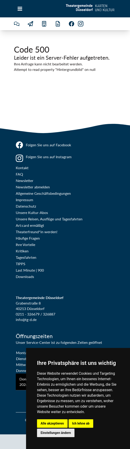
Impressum (24, 200)
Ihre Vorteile (25, 244)
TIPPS (20, 264)
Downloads (25, 276)
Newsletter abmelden (33, 187)
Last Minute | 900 (30, 270)
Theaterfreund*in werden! (36, 232)
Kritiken (22, 251)
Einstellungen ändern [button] (56, 433)
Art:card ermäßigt (30, 225)
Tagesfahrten (26, 257)
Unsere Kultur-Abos (32, 212)
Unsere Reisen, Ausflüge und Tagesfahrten (49, 219)
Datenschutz (26, 206)
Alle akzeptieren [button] (52, 423)
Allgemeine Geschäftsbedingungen (43, 193)
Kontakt (22, 168)
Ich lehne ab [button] (81, 423)
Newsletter (24, 180)
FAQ (19, 174)
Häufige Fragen (28, 238)
